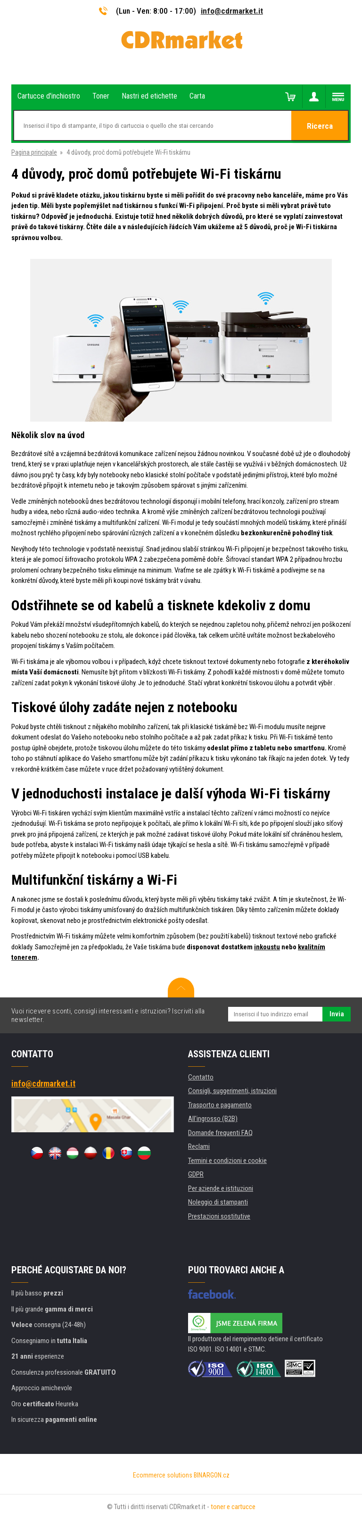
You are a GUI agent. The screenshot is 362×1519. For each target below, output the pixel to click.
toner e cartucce (233, 1506)
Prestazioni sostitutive (219, 1216)
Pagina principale (34, 152)
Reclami (199, 1146)
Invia (336, 1014)
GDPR (196, 1174)
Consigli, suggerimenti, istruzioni (232, 1091)
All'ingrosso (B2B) (213, 1118)
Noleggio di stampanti (218, 1202)
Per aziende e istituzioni (220, 1188)
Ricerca (320, 126)
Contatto (201, 1077)
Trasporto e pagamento (220, 1105)
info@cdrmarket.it (232, 11)
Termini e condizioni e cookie (227, 1160)
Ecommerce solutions (162, 1475)
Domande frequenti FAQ (220, 1133)
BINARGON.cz (212, 1475)
